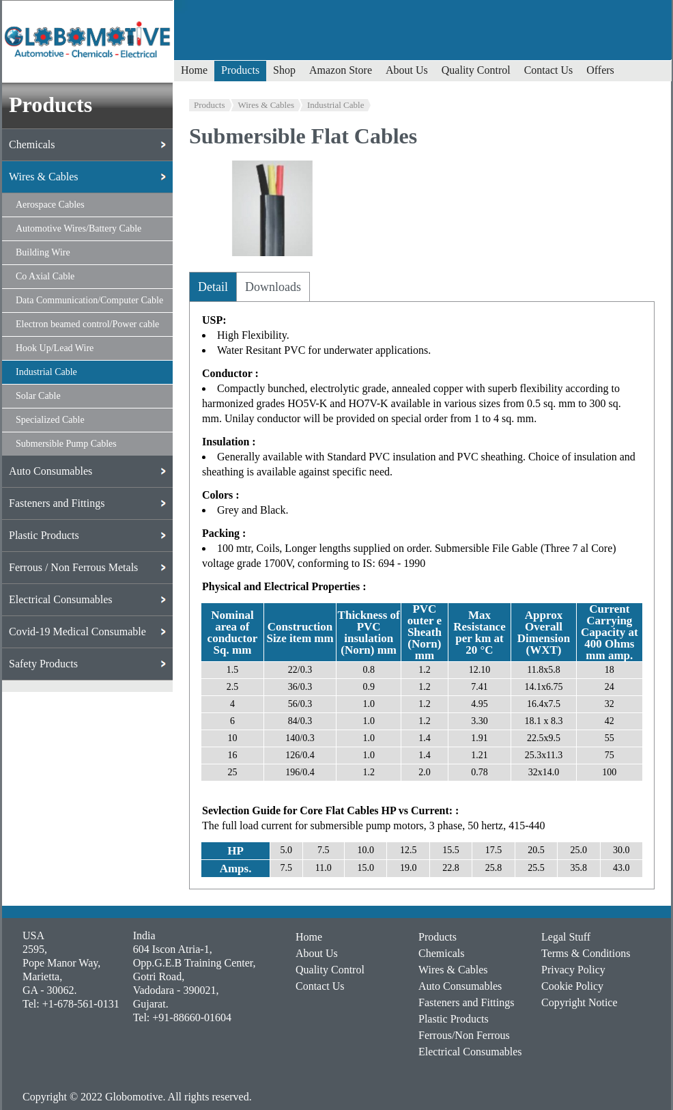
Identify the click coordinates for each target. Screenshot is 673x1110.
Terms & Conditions (585, 953)
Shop (284, 70)
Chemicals (441, 953)
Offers (600, 70)
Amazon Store (340, 70)
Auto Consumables (460, 986)
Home (194, 70)
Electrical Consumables (470, 1051)
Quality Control (476, 70)
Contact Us (548, 70)
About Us (407, 70)
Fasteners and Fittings (466, 1002)
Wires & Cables (266, 105)
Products (240, 70)
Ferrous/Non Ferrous (464, 1035)
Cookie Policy (572, 986)
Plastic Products (453, 1019)
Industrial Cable (335, 105)
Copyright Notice (579, 1002)
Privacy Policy (573, 969)
